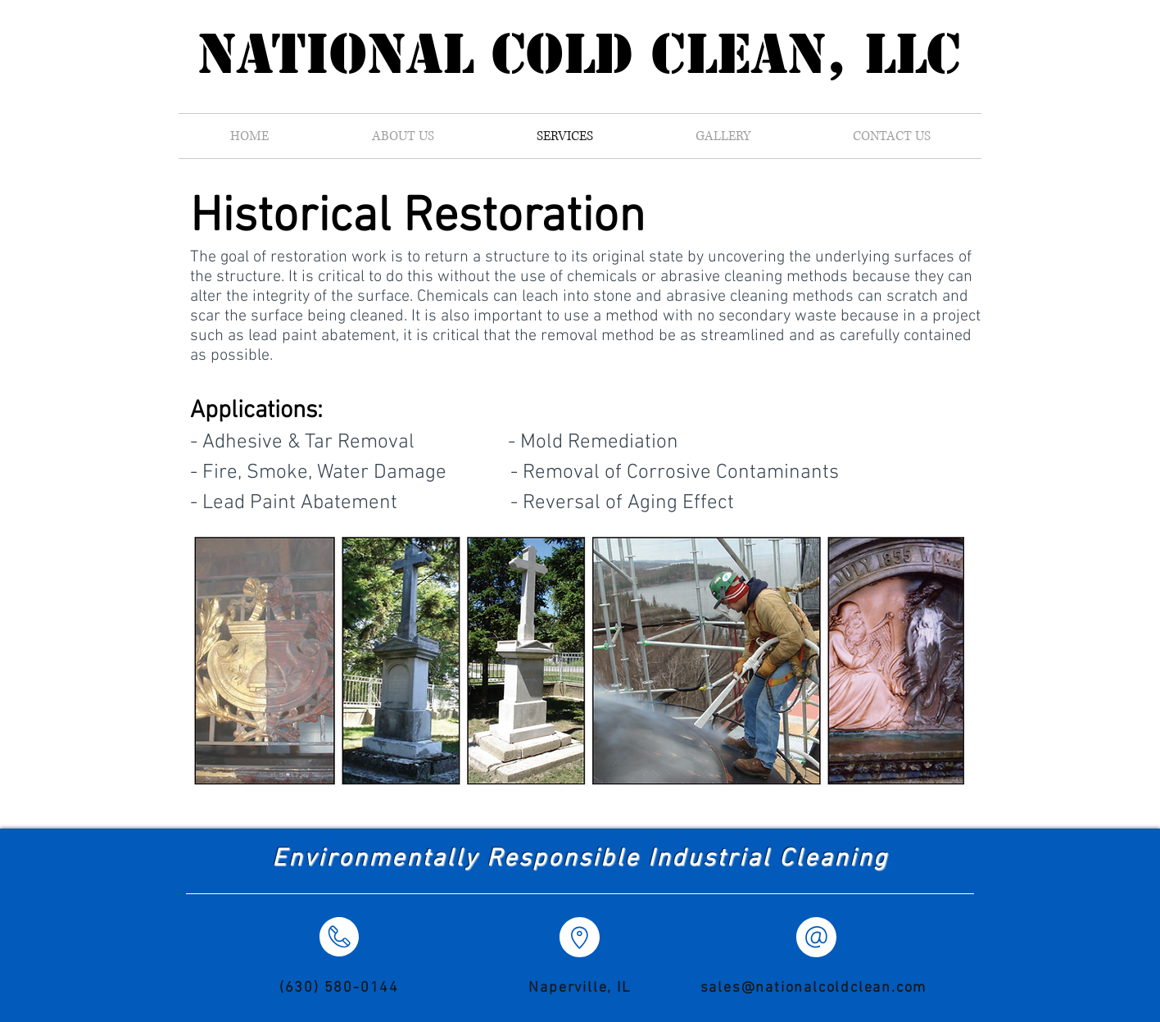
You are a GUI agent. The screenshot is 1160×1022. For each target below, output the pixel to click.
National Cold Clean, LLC (579, 54)
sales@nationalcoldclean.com (813, 988)
